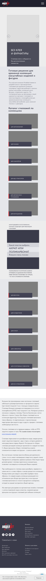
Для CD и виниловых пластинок (9, 555)
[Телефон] (3, 534)
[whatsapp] (6, 534)
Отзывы (27, 552)
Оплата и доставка (31, 545)
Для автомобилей (17, 127)
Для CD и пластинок (17, 384)
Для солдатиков (16, 313)
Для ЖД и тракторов (30, 537)
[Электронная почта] (10, 534)
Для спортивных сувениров (20, 366)
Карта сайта (28, 554)
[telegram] (13, 534)
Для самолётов (16, 161)
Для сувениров (16, 349)
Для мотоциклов (16, 214)
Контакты (27, 550)
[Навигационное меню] (42, 4)
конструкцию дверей (9, 434)
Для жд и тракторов (17, 178)
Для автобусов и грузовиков (32, 535)
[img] (8, 36)
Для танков (14, 144)
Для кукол (14, 331)
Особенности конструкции (31, 548)
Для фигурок (15, 295)
